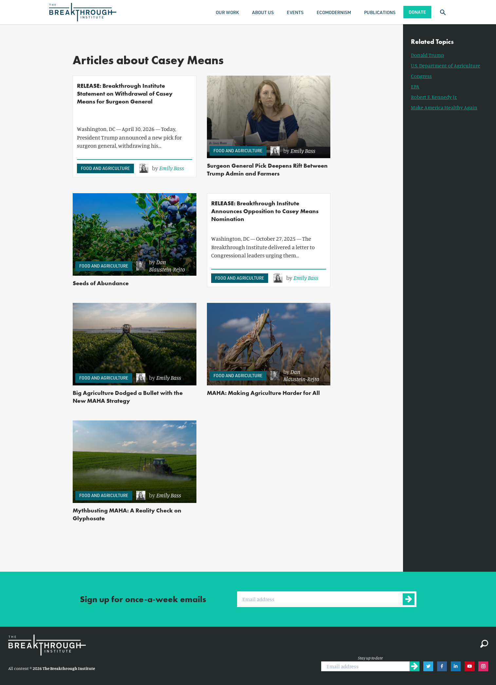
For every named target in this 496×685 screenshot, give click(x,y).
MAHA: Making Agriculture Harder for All (263, 393)
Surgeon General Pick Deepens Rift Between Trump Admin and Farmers (267, 169)
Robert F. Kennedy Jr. (434, 97)
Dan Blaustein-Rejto (167, 265)
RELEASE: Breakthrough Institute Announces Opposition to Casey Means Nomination (265, 211)
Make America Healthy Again (444, 107)
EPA (415, 86)
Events (295, 12)
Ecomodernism (334, 12)
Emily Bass (171, 168)
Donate (417, 12)
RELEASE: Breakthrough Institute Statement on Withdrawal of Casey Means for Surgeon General (125, 93)
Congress (421, 76)
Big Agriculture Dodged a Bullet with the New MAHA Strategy (128, 396)
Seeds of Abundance (101, 283)
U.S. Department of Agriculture (445, 65)
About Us (263, 12)
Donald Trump (427, 55)
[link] (161, 168)
